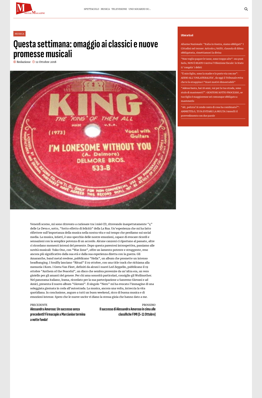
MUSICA (105, 9)
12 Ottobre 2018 (46, 62)
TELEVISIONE (119, 9)
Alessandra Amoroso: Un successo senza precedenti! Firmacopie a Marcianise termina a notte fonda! (58, 313)
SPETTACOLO (91, 9)
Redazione (24, 62)
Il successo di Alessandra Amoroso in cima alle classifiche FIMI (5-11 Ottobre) (127, 310)
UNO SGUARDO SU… (140, 9)
